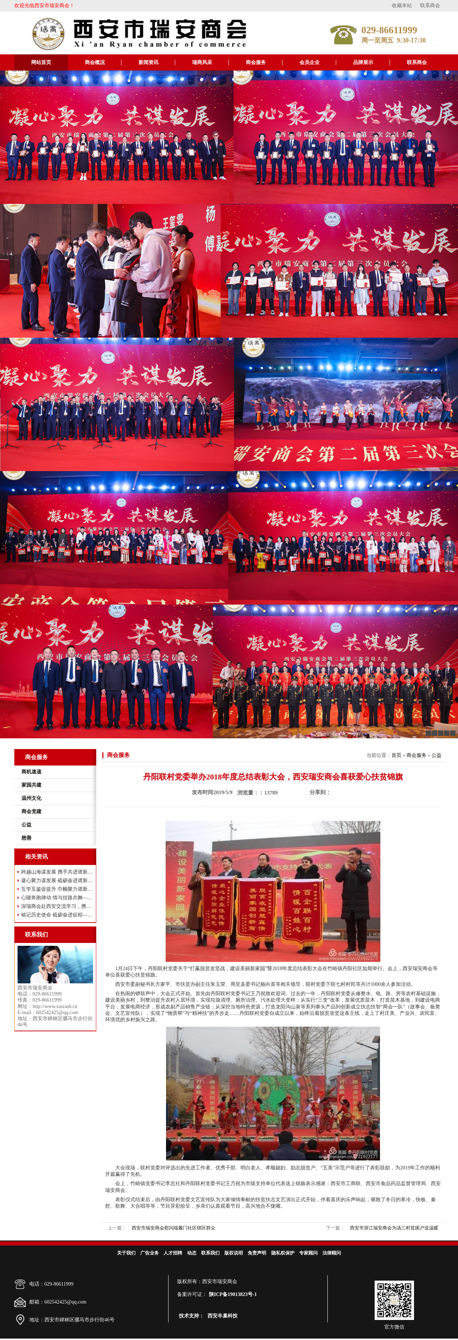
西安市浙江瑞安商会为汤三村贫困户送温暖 (394, 1228)
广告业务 (149, 1253)
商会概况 (95, 62)
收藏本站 (402, 5)
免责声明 (257, 1253)
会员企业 (309, 62)
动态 (191, 1253)
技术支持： (191, 1316)
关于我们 (126, 1253)
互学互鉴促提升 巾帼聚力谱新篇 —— (57, 889)
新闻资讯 (148, 62)
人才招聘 (173, 1253)
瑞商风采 (202, 62)
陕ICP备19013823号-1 (233, 1294)
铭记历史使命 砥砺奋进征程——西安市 (57, 915)
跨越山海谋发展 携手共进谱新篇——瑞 (57, 872)
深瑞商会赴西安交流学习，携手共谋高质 (57, 906)
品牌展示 (363, 62)
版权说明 (233, 1253)
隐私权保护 (282, 1253)
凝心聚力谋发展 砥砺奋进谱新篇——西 (57, 880)
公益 (437, 755)
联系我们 (210, 1253)
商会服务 (256, 62)
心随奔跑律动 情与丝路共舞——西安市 (57, 897)
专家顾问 (308, 1253)
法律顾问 (331, 1253)
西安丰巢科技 (223, 1316)
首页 (396, 755)
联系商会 (430, 5)
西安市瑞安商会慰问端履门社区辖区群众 (173, 1228)
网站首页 (41, 62)
